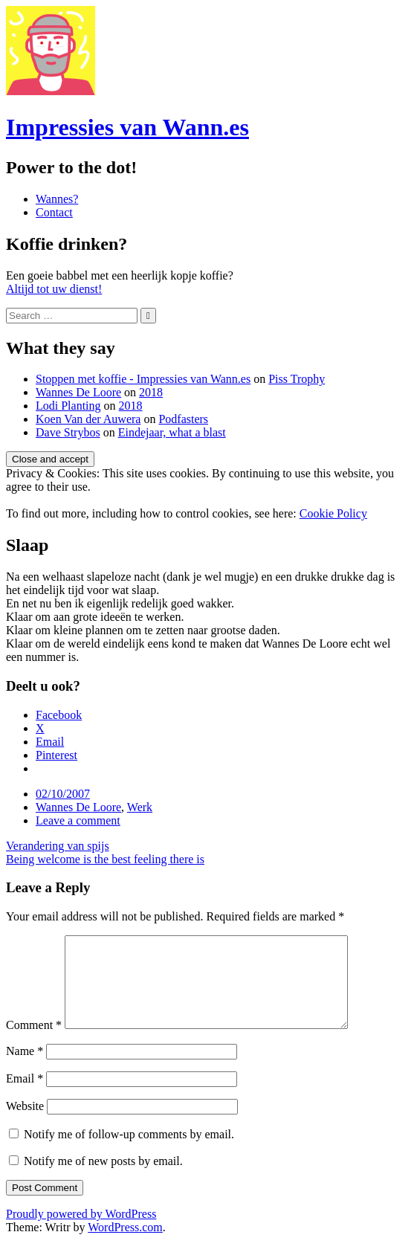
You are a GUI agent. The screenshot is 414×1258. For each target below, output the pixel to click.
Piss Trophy (296, 378)
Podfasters (183, 419)
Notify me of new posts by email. (103, 1178)
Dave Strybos (68, 432)
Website (25, 1123)
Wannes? (57, 199)
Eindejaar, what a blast (172, 432)
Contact (54, 212)
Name (24, 1068)
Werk (139, 807)
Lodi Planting (68, 405)
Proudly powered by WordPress (81, 1231)
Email (24, 1096)
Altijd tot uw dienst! (54, 289)
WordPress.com (125, 1245)
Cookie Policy (333, 513)
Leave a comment (78, 820)
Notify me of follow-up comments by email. (129, 1152)
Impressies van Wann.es (127, 127)
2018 (151, 392)
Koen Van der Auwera (88, 419)
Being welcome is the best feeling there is (105, 859)
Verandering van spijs (57, 845)
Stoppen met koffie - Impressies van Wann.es (143, 378)
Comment (34, 1042)
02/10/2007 (63, 793)
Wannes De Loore (78, 392)
